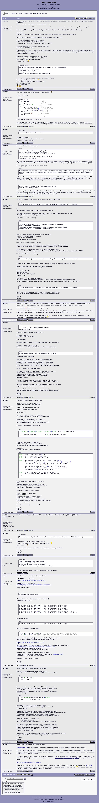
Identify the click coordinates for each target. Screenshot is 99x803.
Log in (58, 8)
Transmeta (89, 765)
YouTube (61, 799)
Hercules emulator (58, 654)
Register (53, 7)
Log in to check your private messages (47, 8)
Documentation (47, 797)
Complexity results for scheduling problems (28, 762)
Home (44, 7)
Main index (34, 797)
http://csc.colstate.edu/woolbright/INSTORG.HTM (30, 642)
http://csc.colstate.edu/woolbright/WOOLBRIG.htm (30, 580)
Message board (61, 797)
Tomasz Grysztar (48, 799)
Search (48, 7)
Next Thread (91, 779)
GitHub (57, 799)
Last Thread (84, 779)
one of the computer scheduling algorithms (67, 758)
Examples (54, 797)
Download (40, 797)
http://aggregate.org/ (22, 747)
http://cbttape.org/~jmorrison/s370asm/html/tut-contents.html (33, 584)
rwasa (53, 801)
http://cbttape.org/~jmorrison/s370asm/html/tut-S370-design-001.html (35, 647)
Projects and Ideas (16, 13)
